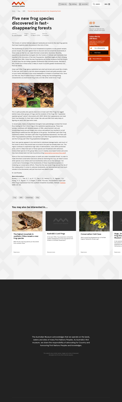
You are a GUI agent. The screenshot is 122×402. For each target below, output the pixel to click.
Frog (15, 197)
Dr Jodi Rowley (17, 35)
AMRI (24, 11)
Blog (19, 11)
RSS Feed (97, 53)
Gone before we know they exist (54, 153)
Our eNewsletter (99, 48)
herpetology (29, 197)
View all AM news (97, 59)
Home (13, 11)
